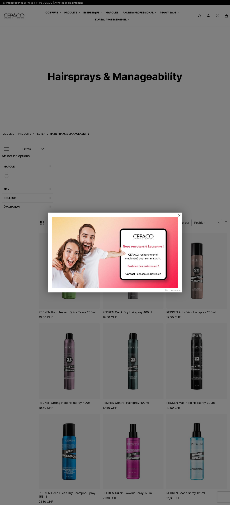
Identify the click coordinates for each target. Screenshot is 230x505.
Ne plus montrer (173, 290)
